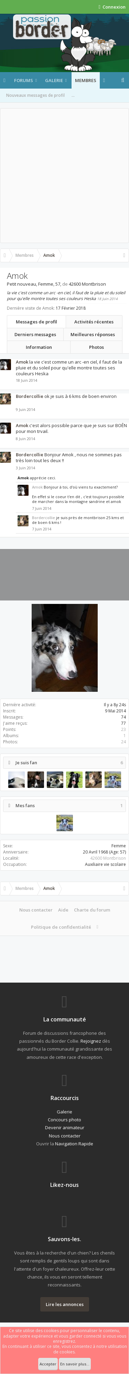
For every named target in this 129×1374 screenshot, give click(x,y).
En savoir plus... (74, 1363)
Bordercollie (29, 396)
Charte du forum (92, 910)
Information (39, 347)
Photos (96, 347)
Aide (63, 910)
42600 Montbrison (108, 858)
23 (123, 729)
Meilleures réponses (93, 334)
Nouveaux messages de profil (35, 95)
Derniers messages (35, 334)
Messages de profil (36, 322)
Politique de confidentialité (61, 927)
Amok (22, 362)
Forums (23, 80)
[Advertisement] (64, 175)
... (73, 95)
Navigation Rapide (74, 1144)
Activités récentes (94, 322)
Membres (85, 80)
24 (123, 742)
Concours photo (64, 1120)
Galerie (54, 80)
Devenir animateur (64, 1127)
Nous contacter (36, 910)
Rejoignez (90, 1041)
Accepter (48, 1363)
